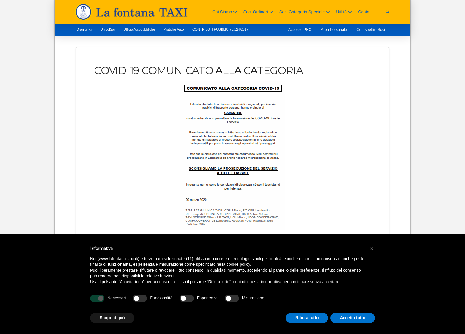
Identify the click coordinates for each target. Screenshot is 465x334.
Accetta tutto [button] (352, 317)
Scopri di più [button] (112, 317)
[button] (387, 12)
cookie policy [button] (238, 264)
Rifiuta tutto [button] (307, 317)
